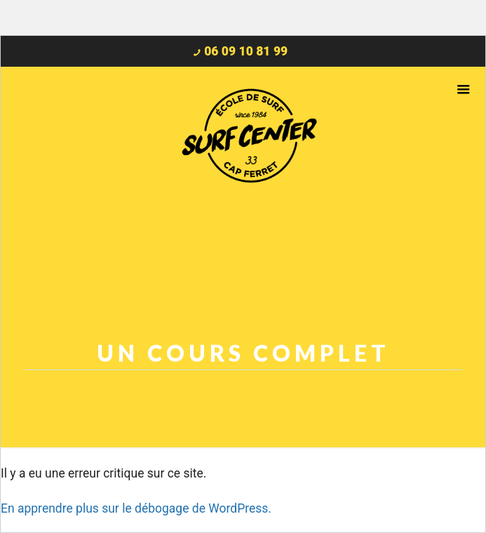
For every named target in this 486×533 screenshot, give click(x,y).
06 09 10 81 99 (246, 51)
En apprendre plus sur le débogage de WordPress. (136, 508)
